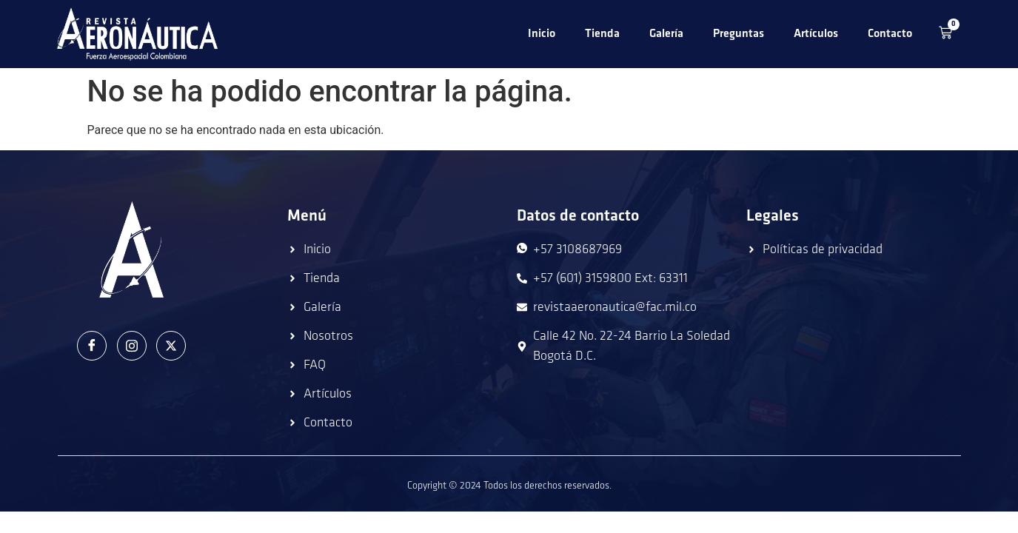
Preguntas (738, 34)
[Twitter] (171, 346)
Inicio (541, 34)
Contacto (890, 34)
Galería (666, 34)
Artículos (816, 34)
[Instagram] (132, 346)
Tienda (602, 34)
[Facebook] (92, 346)
